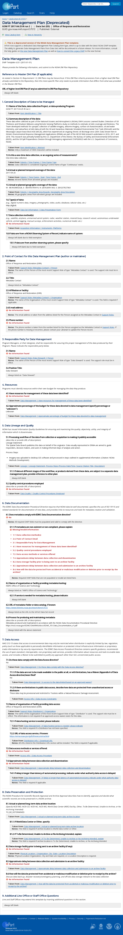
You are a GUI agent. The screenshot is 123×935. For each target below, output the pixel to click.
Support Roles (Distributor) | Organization (38, 711)
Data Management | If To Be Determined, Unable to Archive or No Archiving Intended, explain (64, 838)
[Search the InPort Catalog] (95, 4)
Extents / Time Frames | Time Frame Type (38, 162)
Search (30, 13)
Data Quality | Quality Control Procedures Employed (42, 493)
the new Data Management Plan (34, 51)
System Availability (59, 918)
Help (52, 13)
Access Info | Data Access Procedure (36, 755)
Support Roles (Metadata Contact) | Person (38, 268)
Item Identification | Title (30, 113)
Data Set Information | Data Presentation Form (40, 210)
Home (4, 19)
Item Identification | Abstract (32, 147)
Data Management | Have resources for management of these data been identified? (56, 400)
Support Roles (108, 315)
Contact (32, 918)
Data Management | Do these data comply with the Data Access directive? (52, 667)
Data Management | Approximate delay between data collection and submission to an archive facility (63, 868)
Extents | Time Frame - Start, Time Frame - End (40, 177)
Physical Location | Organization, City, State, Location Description (48, 853)
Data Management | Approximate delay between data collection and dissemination (55, 768)
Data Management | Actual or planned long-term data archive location (50, 816)
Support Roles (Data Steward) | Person (36, 358)
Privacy (72, 918)
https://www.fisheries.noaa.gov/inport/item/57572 (27, 607)
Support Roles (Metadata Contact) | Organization (41, 297)
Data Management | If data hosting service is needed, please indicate (53, 726)
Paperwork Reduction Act (96, 918)
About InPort (22, 918)
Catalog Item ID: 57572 (17, 19)
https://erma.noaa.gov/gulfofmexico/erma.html (29, 736)
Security (80, 918)
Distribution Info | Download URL (38, 740)
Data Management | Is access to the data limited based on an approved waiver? (58, 682)
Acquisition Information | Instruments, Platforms (41, 228)
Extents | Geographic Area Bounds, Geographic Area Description (47, 192)
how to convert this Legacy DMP (71, 51)
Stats (42, 13)
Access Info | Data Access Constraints (40, 699)
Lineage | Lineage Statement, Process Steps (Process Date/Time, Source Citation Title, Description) (62, 466)
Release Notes (43, 918)
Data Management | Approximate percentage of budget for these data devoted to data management (63, 416)
